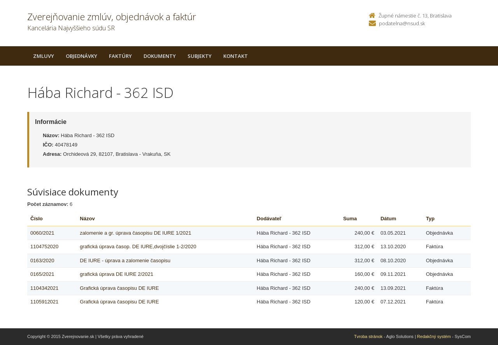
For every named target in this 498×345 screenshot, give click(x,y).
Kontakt (235, 55)
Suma (350, 218)
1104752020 (44, 246)
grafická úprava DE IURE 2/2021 (116, 274)
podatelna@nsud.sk (402, 23)
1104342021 (44, 288)
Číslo (36, 218)
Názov (87, 218)
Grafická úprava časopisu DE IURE (119, 288)
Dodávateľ (269, 218)
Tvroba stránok (368, 336)
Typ (430, 218)
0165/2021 (42, 274)
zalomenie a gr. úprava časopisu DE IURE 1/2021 (135, 233)
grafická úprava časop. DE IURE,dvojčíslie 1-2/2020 (138, 246)
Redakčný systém (434, 336)
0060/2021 (42, 233)
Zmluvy (43, 55)
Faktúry (120, 55)
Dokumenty (160, 55)
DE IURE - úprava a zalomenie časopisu (125, 260)
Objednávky (81, 55)
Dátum (388, 218)
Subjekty (200, 55)
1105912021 (44, 302)
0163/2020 (42, 260)
